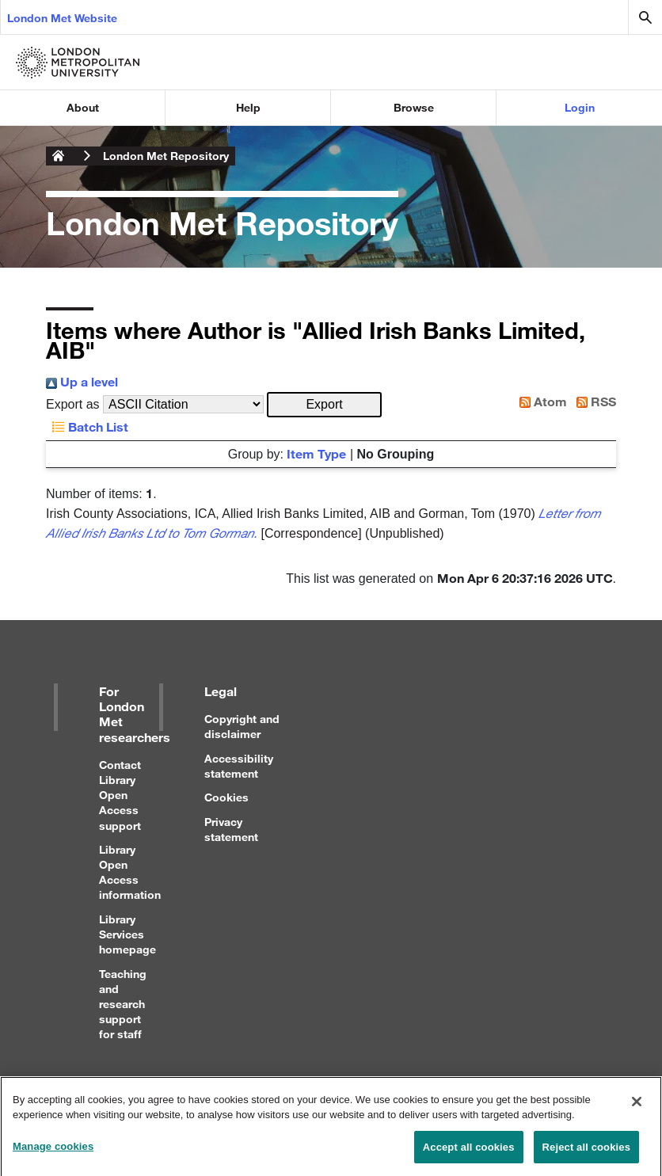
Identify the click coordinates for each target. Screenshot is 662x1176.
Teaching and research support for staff (122, 1004)
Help (248, 107)
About (83, 107)
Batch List (87, 426)
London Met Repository (166, 155)
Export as (73, 404)
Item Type (316, 453)
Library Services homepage (127, 934)
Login (580, 107)
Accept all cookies (469, 1152)
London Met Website (62, 18)
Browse (414, 107)
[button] (324, 404)
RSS (593, 401)
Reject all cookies (586, 1152)
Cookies (226, 797)
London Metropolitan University (58, 156)
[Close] (636, 1106)
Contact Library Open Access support (120, 795)
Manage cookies (53, 1151)
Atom (540, 401)
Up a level (82, 381)
